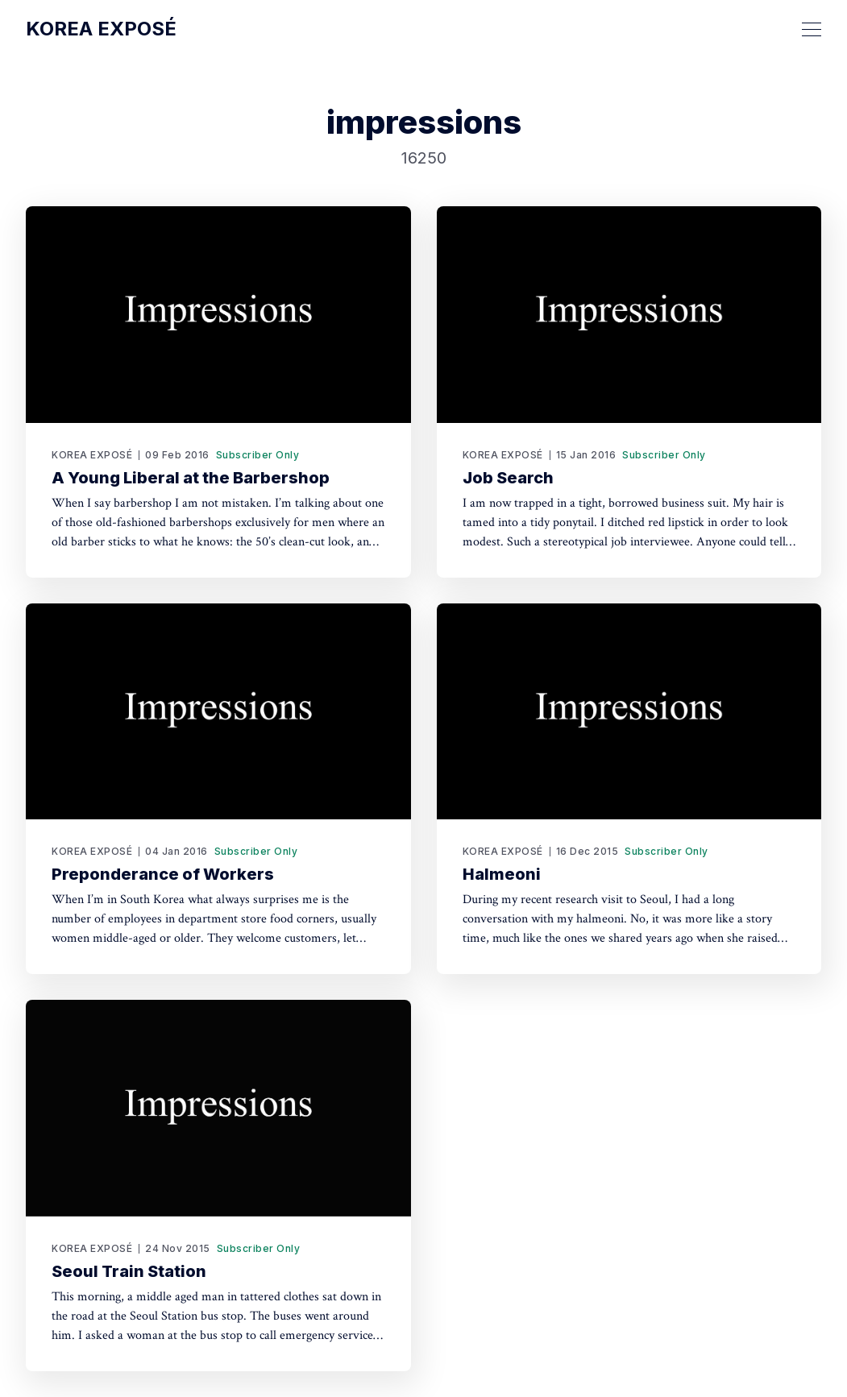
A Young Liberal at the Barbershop (191, 477)
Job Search (508, 477)
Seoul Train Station (129, 1271)
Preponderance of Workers (163, 874)
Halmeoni (502, 874)
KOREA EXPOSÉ (92, 455)
